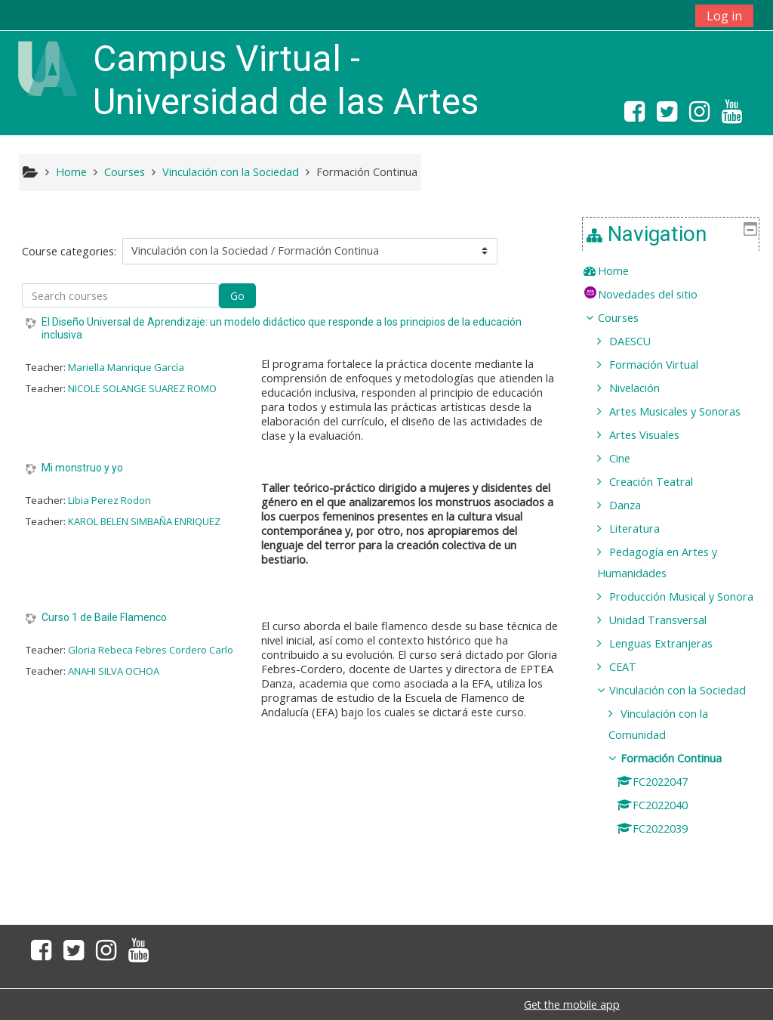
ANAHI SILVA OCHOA (113, 671)
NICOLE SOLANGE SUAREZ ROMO (142, 388)
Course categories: (69, 251)
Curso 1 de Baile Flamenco (104, 617)
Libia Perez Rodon (109, 500)
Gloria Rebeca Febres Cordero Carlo (150, 650)
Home (623, 271)
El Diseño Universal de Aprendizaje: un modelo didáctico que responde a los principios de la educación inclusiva (282, 328)
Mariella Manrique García (126, 367)
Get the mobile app (572, 1004)
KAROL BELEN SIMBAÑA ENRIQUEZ (144, 521)
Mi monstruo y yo (82, 468)
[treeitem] (676, 271)
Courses (628, 318)
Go (237, 296)
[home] (48, 67)
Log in (724, 16)
